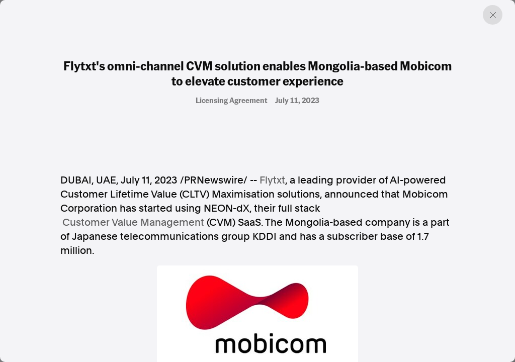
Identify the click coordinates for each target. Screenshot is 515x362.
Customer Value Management (133, 222)
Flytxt (272, 180)
